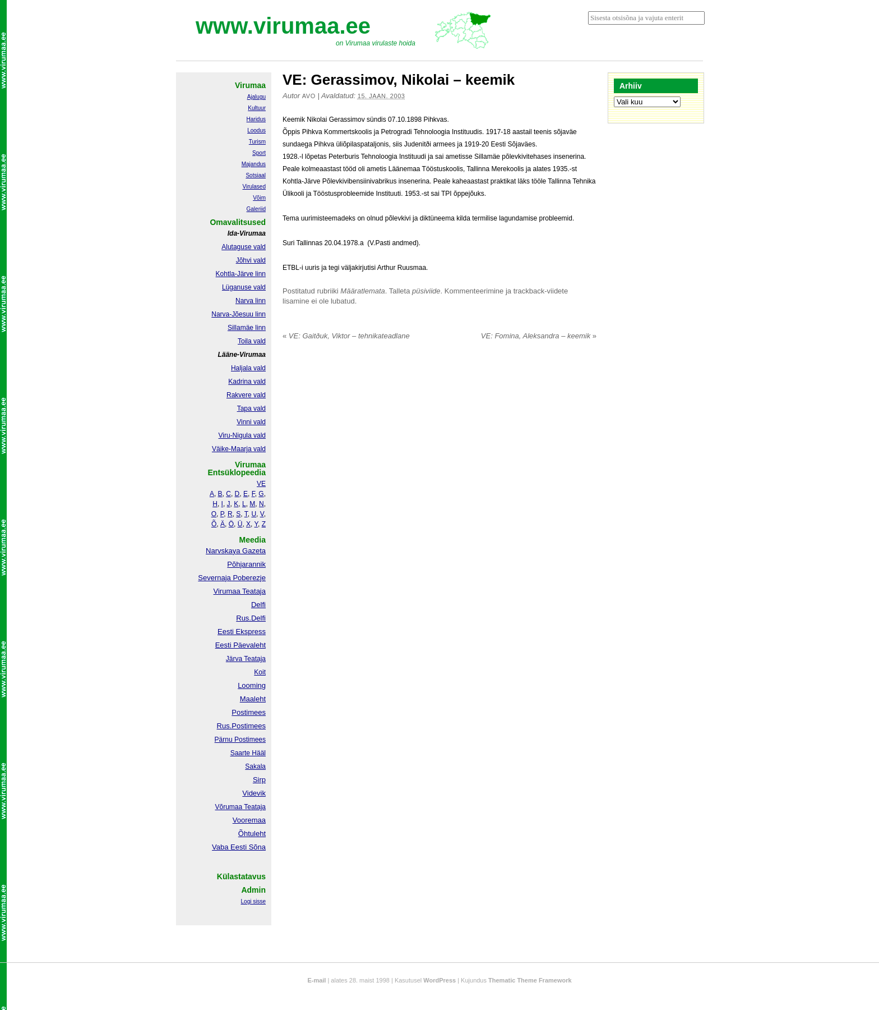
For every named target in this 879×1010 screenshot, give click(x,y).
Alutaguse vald (243, 247)
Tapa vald (251, 408)
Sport (259, 153)
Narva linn (250, 301)
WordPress (439, 980)
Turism (257, 142)
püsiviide (426, 291)
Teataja (254, 807)
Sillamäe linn (247, 328)
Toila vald (252, 341)
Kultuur (257, 108)
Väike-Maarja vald (239, 449)
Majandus (254, 164)
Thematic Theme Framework (530, 980)
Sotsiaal (256, 175)
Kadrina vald (247, 381)
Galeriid (256, 209)
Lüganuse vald (244, 287)
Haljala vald (248, 368)
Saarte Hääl (248, 753)
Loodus (256, 130)
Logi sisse (253, 901)
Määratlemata (362, 291)
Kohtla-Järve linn (241, 274)
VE (261, 484)
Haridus (256, 119)
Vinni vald (251, 422)
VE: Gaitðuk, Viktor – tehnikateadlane (346, 336)
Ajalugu (256, 97)
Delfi (258, 604)
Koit (260, 672)
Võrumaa (228, 807)
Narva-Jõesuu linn (238, 314)
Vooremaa (249, 820)
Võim (259, 198)
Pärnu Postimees (240, 739)
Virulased (254, 186)
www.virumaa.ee (283, 25)
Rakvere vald (246, 395)
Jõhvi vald (251, 260)
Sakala (255, 766)
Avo (309, 96)
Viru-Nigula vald (242, 435)
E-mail (316, 980)
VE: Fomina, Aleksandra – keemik (538, 336)
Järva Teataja (246, 659)
